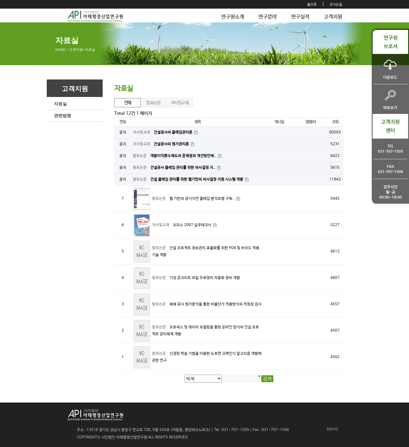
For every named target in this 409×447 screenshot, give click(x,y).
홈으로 (312, 5)
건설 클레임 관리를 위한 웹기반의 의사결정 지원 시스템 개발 (197, 179)
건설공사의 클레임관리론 (173, 132)
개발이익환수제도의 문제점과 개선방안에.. (183, 156)
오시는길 (336, 5)
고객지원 (333, 17)
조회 (335, 122)
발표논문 (153, 103)
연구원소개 (232, 17)
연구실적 (300, 17)
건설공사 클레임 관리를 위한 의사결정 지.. (183, 168)
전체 (127, 103)
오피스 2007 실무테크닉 (192, 225)
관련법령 (62, 115)
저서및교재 (179, 103)
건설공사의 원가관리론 (172, 144)
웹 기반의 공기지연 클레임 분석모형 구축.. (202, 199)
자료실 (60, 104)
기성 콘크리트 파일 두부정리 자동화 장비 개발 (205, 278)
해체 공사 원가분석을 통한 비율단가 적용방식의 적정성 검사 (216, 304)
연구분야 (267, 17)
